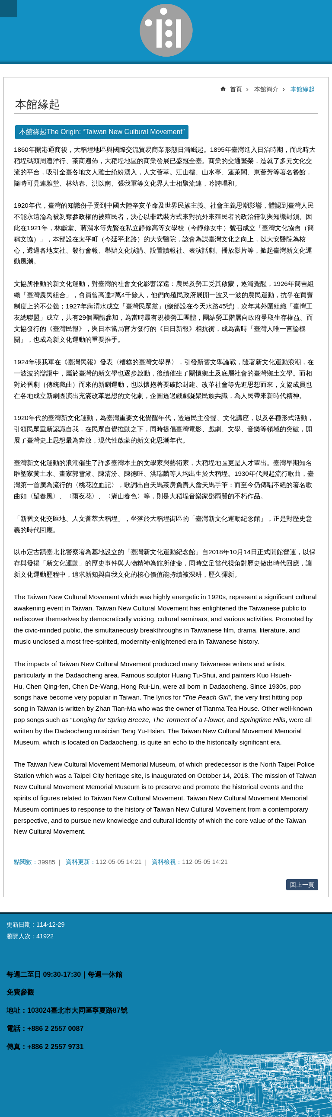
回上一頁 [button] (302, 884)
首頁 (236, 89)
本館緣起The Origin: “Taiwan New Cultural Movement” (102, 131)
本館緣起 (302, 89)
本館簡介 (266, 89)
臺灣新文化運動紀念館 (166, 30)
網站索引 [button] (8, 8)
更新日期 (18, 924)
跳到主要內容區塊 (4, 4)
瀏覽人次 (18, 936)
